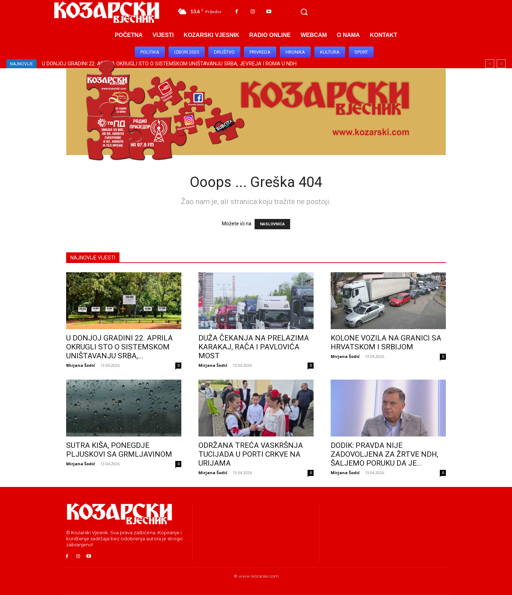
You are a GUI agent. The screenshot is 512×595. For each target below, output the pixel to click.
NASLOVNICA (272, 224)
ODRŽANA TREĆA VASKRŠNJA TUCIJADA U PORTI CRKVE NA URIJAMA (250, 454)
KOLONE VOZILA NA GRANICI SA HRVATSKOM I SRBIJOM (386, 342)
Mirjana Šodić (80, 365)
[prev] (489, 63)
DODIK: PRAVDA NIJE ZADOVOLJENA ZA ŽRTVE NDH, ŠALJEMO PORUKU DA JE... (384, 454)
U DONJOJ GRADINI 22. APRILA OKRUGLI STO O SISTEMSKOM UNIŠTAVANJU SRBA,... (119, 347)
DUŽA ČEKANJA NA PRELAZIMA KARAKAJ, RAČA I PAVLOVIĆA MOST (253, 347)
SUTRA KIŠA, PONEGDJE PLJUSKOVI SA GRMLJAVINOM (119, 450)
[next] (501, 63)
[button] (304, 12)
